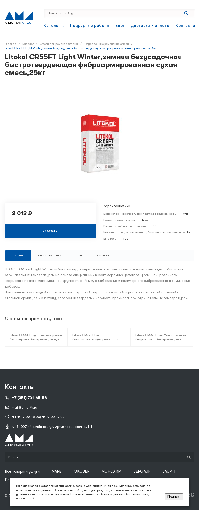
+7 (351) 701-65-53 (29, 398)
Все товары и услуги (22, 471)
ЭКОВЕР (81, 471)
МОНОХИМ (111, 471)
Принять (174, 497)
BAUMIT (169, 471)
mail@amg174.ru (24, 407)
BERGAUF (141, 471)
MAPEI (57, 471)
